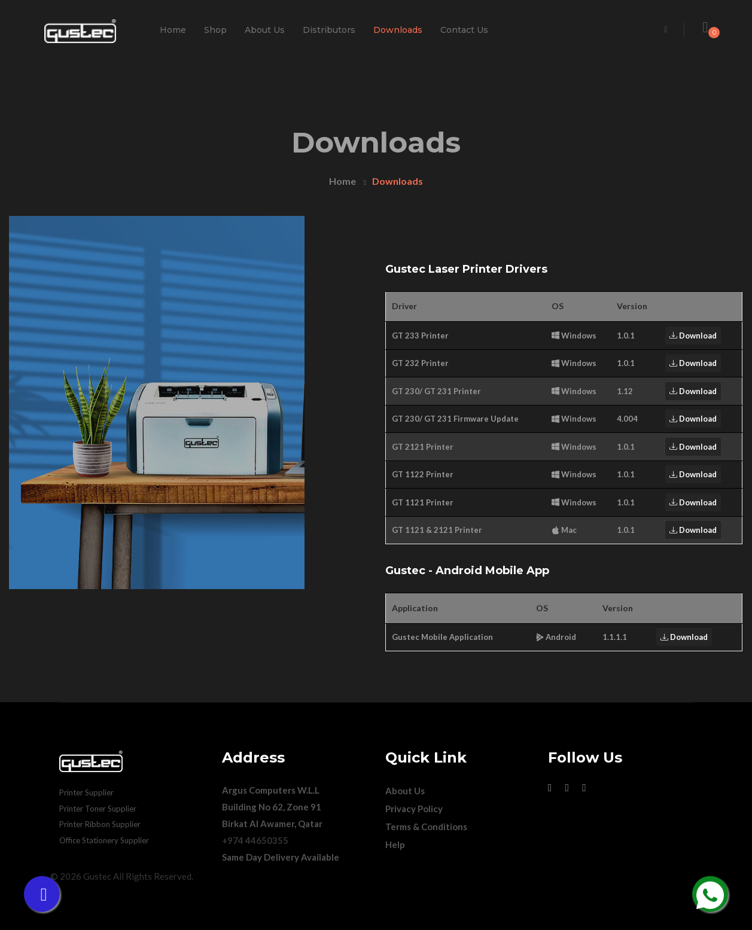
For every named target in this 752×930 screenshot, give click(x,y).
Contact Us (464, 30)
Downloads (397, 30)
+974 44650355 (255, 840)
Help (395, 844)
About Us (265, 30)
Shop (215, 30)
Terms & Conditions (426, 826)
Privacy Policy (414, 808)
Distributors (329, 30)
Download (693, 335)
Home (173, 30)
